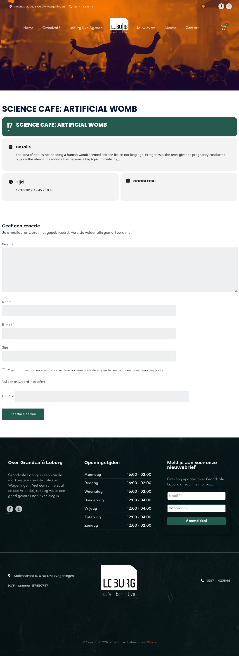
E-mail (8, 324)
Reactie (8, 244)
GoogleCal (144, 181)
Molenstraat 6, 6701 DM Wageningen (39, 6)
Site (5, 347)
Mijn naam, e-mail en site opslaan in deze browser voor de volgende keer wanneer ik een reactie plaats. (85, 370)
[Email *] (196, 496)
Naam (8, 302)
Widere (151, 642)
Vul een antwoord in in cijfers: (24, 381)
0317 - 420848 (83, 6)
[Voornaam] (196, 508)
